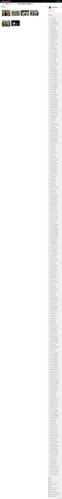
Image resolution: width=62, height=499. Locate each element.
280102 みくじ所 (53, 257)
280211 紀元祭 (52, 264)
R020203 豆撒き (53, 385)
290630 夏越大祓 (53, 301)
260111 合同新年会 (53, 186)
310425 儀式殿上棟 (53, 356)
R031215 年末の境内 (53, 425)
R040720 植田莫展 (53, 455)
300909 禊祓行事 (53, 336)
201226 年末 (52, 18)
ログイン (49, 1)
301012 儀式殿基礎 (53, 341)
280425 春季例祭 (53, 267)
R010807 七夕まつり (53, 367)
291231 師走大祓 (53, 318)
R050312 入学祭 (53, 473)
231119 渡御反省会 (53, 115)
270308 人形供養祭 (53, 224)
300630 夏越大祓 (53, 331)
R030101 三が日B (53, 404)
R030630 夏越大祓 (53, 413)
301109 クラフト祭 (53, 343)
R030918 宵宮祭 (53, 420)
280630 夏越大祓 (53, 268)
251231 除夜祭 (52, 180)
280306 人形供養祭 (53, 265)
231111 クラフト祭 (53, 114)
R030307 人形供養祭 (53, 410)
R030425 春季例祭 (53, 412)
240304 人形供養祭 (53, 129)
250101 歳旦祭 (52, 157)
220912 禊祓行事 (53, 82)
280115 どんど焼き (53, 260)
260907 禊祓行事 (53, 209)
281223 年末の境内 (53, 282)
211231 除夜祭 (52, 58)
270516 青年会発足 (53, 234)
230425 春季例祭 (53, 104)
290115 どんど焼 (53, 290)
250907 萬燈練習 (53, 170)
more (60, 497)
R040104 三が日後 (53, 433)
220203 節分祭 (52, 66)
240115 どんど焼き (53, 125)
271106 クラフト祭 (53, 247)
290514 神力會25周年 (54, 300)
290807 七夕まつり (53, 305)
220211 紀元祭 (52, 68)
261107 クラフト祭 (53, 211)
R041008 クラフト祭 (53, 465)
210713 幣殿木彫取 (53, 36)
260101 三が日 (52, 181)
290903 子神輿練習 (53, 306)
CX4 (50, 486)
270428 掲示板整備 (53, 229)
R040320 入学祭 (53, 443)
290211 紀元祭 (52, 295)
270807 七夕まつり (53, 239)
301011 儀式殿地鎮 (53, 339)
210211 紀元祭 (52, 30)
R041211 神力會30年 (54, 466)
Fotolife (3, 4)
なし (50, 479)
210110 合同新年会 (53, 23)
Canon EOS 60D (53, 496)
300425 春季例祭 (53, 329)
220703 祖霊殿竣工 (53, 79)
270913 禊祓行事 (53, 244)
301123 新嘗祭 (52, 344)
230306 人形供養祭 (53, 99)
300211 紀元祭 (52, 328)
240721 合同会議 (53, 135)
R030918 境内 (52, 418)
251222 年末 (52, 178)
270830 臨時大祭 (53, 241)
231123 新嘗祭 (52, 117)
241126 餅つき (52, 147)
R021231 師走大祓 (53, 400)
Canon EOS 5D (52, 491)
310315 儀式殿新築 (53, 354)
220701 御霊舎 (52, 78)
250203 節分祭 (52, 161)
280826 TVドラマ (53, 273)
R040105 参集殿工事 (53, 435)
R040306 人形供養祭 (53, 441)
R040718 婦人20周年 (54, 453)
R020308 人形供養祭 (53, 387)
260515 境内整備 (53, 199)
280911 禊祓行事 (53, 275)
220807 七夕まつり (53, 81)
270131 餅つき (52, 221)
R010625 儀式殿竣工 (53, 361)
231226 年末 (52, 120)
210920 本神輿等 (53, 49)
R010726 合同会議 (53, 366)
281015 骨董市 (52, 277)
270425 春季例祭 (53, 227)
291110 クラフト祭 (53, 311)
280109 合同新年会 (53, 259)
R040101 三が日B (53, 430)
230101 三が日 (52, 91)
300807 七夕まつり (53, 334)
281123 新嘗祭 (52, 280)
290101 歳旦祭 (52, 287)
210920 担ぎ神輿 (53, 48)
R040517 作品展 (53, 446)
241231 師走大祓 (53, 152)
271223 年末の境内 (53, 252)
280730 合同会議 (53, 270)
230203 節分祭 (52, 97)
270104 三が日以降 (53, 216)
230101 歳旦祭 (52, 92)
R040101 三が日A (53, 428)
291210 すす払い (53, 315)
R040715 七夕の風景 (53, 451)
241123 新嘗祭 (52, 145)
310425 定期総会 (53, 357)
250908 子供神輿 (53, 171)
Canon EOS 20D (53, 489)
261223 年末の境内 (53, 213)
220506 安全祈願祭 (53, 74)
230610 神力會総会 (53, 105)
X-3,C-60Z (51, 11)
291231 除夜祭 (52, 320)
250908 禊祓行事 (53, 173)
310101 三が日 (52, 349)
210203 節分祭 (52, 28)
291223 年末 (52, 316)
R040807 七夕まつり (53, 456)
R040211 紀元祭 (53, 438)
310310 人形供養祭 (53, 353)
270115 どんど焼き (53, 219)
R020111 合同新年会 (53, 382)
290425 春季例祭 (53, 298)
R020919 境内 (52, 392)
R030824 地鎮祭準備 (53, 415)
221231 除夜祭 (52, 89)
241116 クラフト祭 (53, 143)
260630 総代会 (52, 204)
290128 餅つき (52, 292)
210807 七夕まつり (53, 38)
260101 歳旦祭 (52, 185)
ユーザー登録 (43, 1)
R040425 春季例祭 (53, 445)
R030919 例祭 (52, 422)
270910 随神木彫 (53, 242)
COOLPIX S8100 (53, 482)
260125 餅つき (52, 189)
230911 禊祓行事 (53, 112)
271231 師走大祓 (53, 254)
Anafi (50, 481)
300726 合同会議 (53, 333)
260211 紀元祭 (52, 193)
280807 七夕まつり (53, 272)
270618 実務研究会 (53, 237)
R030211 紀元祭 (53, 409)
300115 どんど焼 (53, 326)
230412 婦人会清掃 (53, 101)
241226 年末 (52, 150)
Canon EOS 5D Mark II (54, 492)
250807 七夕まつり (53, 168)
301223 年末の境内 (53, 346)
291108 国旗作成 (53, 310)
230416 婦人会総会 (53, 102)
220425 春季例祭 (53, 73)
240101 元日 (52, 122)
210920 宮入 (52, 46)
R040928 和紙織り (53, 460)
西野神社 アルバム (10, 4)
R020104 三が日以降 (53, 380)
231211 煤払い (52, 119)
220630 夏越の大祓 (53, 76)
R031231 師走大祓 (53, 427)
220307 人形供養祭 (53, 69)
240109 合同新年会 (53, 124)
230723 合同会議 (53, 109)
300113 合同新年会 (53, 324)
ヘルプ (53, 1)
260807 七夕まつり (53, 208)
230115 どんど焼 (53, 96)
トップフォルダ (52, 17)
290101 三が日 (52, 283)
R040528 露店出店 (53, 448)
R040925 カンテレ (53, 458)
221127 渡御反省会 (53, 86)
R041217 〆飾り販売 (53, 468)
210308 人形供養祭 (53, 31)
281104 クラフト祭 (53, 278)
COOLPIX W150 (53, 484)
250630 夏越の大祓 (53, 166)
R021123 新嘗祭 (53, 397)
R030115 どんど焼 (53, 407)
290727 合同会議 (53, 303)
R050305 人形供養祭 (53, 471)
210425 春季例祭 (53, 33)
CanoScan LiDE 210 (53, 487)
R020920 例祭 (52, 395)
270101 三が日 (52, 214)
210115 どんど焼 (53, 25)
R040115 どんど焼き (53, 436)
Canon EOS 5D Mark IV (54, 494)
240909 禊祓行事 (53, 140)
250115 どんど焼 (53, 160)
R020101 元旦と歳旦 (53, 379)
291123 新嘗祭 (52, 313)
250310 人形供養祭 (53, 163)
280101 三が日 (52, 255)
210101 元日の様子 (53, 22)
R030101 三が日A (53, 402)
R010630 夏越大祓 (53, 364)
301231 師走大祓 (53, 348)
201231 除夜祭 (52, 20)
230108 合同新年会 (53, 94)
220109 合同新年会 (53, 63)
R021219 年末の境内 (53, 399)
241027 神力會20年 (53, 142)
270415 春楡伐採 (53, 226)
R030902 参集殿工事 (53, 417)
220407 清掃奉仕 (53, 71)
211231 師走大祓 (53, 56)
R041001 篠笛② (53, 463)
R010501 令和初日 (53, 359)
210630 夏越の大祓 (53, 35)
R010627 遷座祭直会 (53, 362)
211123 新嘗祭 (52, 53)
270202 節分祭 (52, 222)
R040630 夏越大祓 (53, 450)
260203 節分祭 (52, 191)
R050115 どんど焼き (53, 469)
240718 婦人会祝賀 (53, 134)
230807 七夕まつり (53, 110)
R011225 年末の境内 (53, 374)
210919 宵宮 (52, 41)
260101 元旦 (52, 183)
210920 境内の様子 (53, 43)
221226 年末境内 (53, 87)
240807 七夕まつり (53, 137)
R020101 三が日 (53, 377)
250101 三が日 (52, 153)
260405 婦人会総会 (53, 196)
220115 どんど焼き (53, 64)
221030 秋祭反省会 (53, 84)
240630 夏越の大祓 (53, 132)
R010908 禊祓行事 (53, 369)
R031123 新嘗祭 (53, 423)
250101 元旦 (52, 155)
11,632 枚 (51, 10)
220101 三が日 (52, 59)
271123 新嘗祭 (52, 250)
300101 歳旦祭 (52, 323)
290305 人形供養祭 (53, 297)
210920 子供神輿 (53, 45)
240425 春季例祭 (53, 130)
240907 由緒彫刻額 (53, 138)
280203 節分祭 (52, 262)
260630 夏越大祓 (53, 203)
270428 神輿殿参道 (53, 231)
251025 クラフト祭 (53, 175)
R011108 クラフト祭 (53, 371)
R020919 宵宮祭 (53, 394)
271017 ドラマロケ (53, 245)
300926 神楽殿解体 (53, 338)
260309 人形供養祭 (53, 194)
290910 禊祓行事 (53, 308)
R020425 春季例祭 (53, 389)
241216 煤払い (52, 148)
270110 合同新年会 (53, 217)
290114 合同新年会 (53, 288)
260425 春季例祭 (53, 198)
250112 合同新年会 (53, 158)
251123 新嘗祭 (52, 176)
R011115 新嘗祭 (53, 372)
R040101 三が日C (53, 432)
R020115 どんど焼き (53, 384)
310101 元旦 (52, 351)
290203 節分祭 (52, 293)
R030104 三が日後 (53, 405)
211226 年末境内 (53, 54)
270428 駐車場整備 (53, 232)
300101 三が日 (52, 321)
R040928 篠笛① (53, 461)
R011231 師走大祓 (53, 376)
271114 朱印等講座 (53, 249)
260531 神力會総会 (53, 201)
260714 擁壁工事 (53, 206)
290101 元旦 (52, 285)
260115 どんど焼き (53, 188)
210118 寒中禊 (52, 26)
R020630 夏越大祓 (53, 390)
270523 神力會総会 (53, 236)
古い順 (7, 6)
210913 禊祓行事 (53, 40)
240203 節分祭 (52, 127)
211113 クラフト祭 (53, 51)
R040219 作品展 (53, 440)
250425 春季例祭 (53, 165)
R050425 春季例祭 (53, 474)
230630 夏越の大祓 (53, 107)
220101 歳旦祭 (52, 61)
